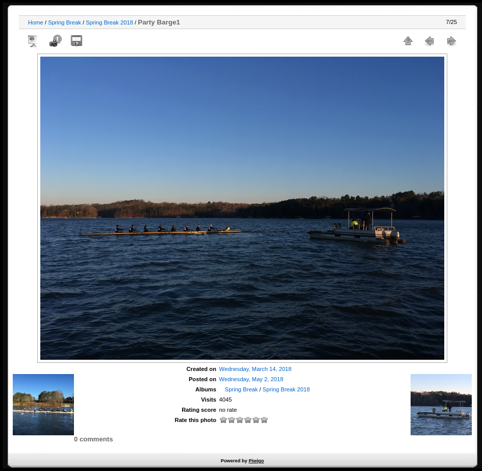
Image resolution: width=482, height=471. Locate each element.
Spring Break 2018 (109, 22)
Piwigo (256, 460)
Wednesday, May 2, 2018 (251, 379)
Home (35, 22)
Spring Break (64, 22)
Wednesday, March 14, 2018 (255, 369)
